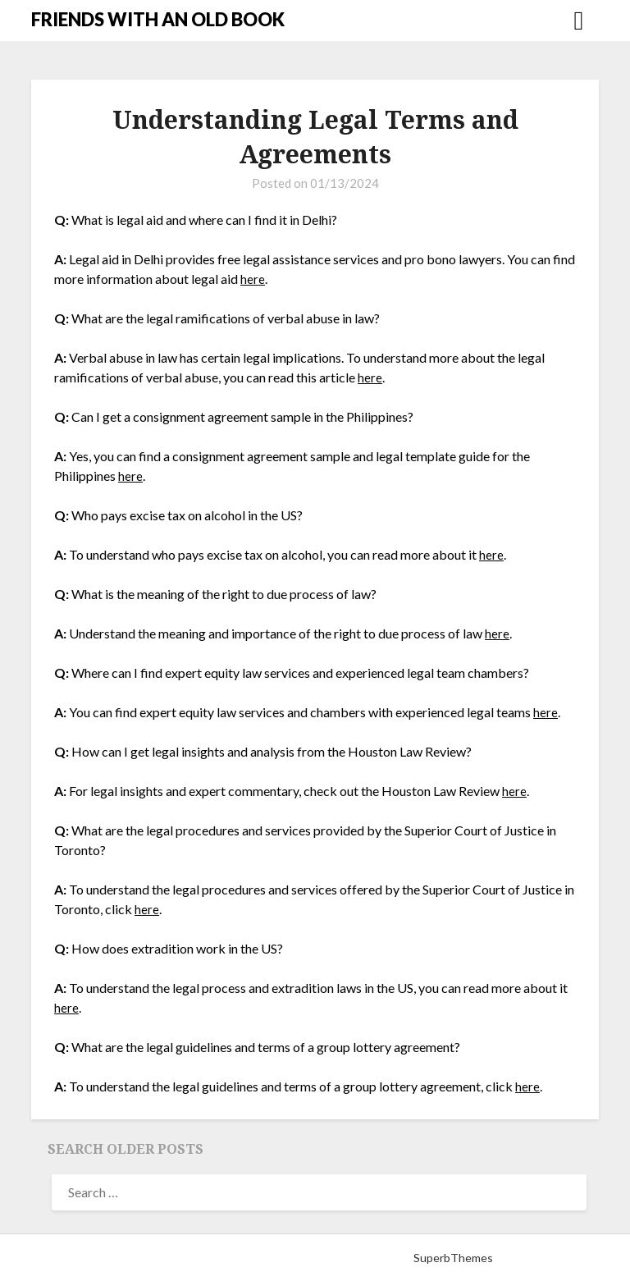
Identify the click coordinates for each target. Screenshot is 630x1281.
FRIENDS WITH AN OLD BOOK (158, 19)
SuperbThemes (453, 1258)
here (252, 278)
